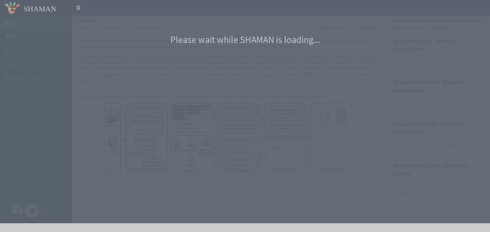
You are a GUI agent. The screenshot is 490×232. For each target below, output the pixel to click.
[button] (78, 8)
